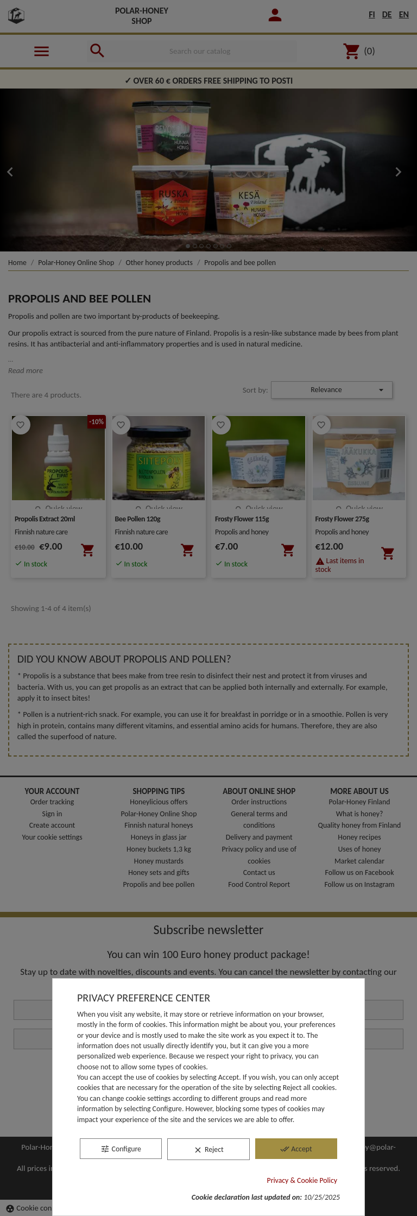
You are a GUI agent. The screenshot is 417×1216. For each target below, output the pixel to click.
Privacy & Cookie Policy (302, 1180)
